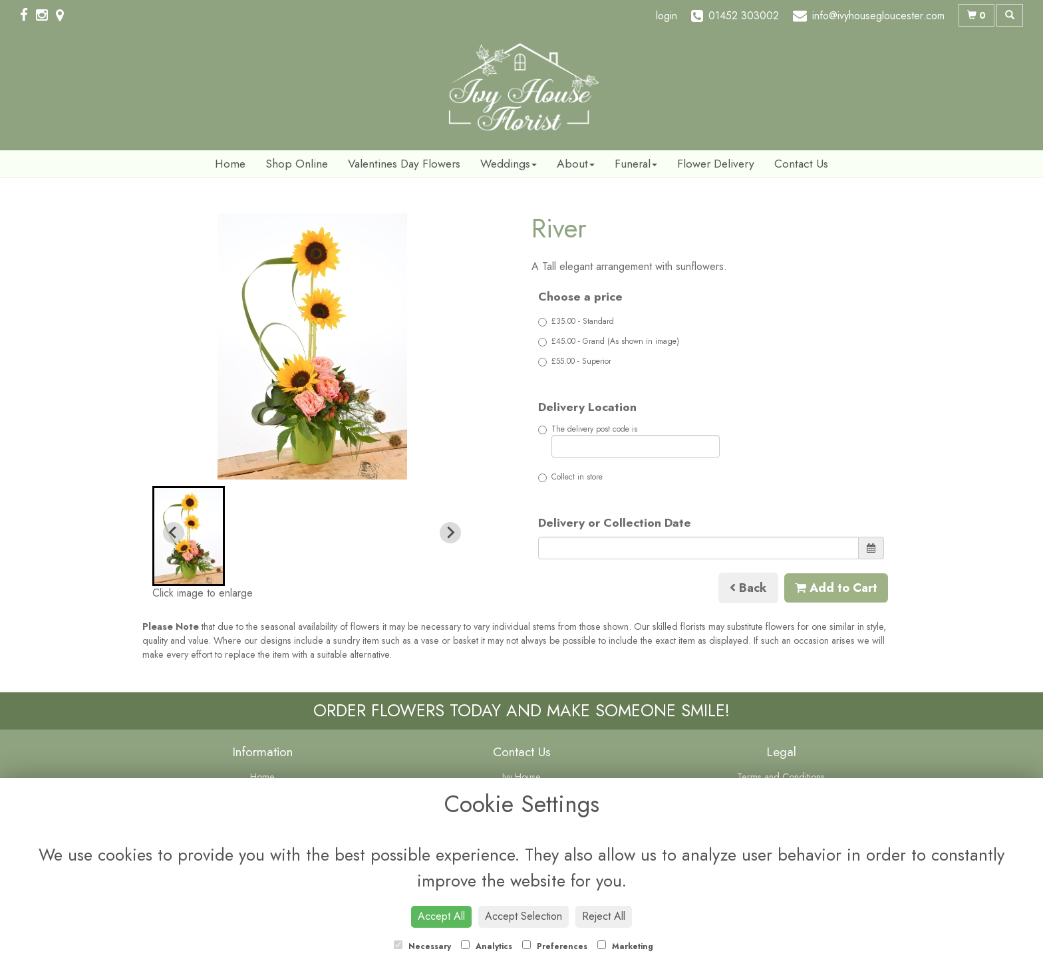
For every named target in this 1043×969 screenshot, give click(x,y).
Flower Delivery (715, 163)
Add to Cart (836, 588)
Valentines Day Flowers (404, 163)
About (576, 163)
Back (748, 588)
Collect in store (570, 477)
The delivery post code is (629, 440)
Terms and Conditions (781, 776)
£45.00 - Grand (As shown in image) (608, 341)
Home (230, 163)
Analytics (486, 946)
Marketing (625, 946)
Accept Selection (523, 916)
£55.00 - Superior (574, 361)
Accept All (441, 916)
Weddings (508, 163)
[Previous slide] (173, 532)
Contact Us (801, 163)
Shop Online (296, 163)
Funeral (636, 163)
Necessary (422, 946)
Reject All (603, 916)
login (666, 15)
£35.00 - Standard (576, 321)
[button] (188, 536)
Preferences (554, 946)
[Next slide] (450, 532)
